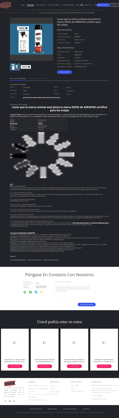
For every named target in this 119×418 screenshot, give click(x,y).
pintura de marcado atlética (18, 260)
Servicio (52, 388)
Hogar (23, 5)
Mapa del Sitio (52, 409)
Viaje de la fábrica (54, 5)
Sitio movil (86, 409)
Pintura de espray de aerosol (37, 400)
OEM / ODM (74, 385)
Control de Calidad (35, 409)
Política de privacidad (70, 409)
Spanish (114, 5)
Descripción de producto (38, 78)
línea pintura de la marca (34, 260)
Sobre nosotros (41, 5)
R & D (72, 388)
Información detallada (18, 78)
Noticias (97, 5)
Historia (52, 385)
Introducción (54, 394)
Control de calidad (68, 5)
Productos (30, 5)
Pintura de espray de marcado (37, 386)
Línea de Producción (77, 391)
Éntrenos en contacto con (84, 5)
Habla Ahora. (103, 5)
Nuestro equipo (55, 391)
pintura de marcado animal (50, 260)
